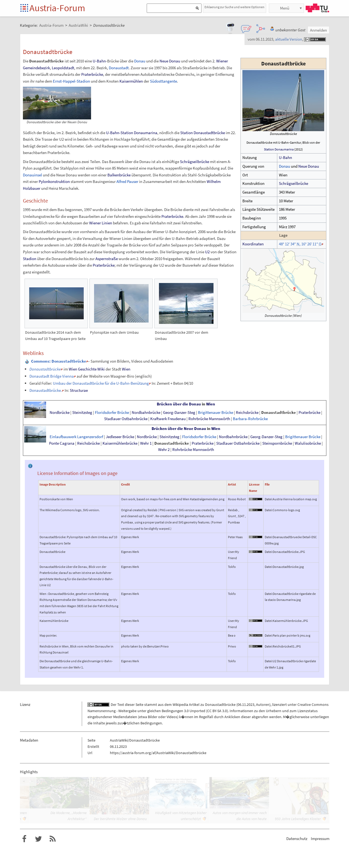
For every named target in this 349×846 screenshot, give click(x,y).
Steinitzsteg (82, 412)
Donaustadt (119, 67)
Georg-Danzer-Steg (179, 412)
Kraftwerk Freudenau (168, 418)
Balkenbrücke (119, 174)
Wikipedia (180, 704)
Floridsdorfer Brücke (112, 412)
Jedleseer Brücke (120, 436)
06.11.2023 (245, 704)
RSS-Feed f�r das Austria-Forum (52, 839)
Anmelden (318, 30)
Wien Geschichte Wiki (87, 369)
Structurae (79, 390)
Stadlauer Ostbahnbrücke (126, 418)
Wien (126, 369)
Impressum (320, 838)
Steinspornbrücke (277, 443)
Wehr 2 (164, 449)
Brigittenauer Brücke (215, 412)
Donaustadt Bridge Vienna (51, 376)
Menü (284, 8)
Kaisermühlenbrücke (120, 443)
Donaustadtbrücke (278, 412)
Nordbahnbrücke (146, 412)
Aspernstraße (106, 258)
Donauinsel (32, 174)
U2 (207, 251)
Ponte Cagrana (61, 443)
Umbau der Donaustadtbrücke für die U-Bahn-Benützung (101, 383)
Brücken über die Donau (179, 404)
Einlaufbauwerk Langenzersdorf (76, 436)
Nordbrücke (60, 412)
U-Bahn (285, 157)
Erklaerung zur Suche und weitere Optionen (234, 7)
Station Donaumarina (279, 149)
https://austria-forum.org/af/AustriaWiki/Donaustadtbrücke (158, 752)
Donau (284, 166)
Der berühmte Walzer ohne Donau (120, 818)
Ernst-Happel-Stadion (71, 81)
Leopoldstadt (63, 67)
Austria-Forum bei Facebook (24, 839)
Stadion (29, 258)
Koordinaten (253, 243)
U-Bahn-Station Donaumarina (131, 132)
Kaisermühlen (131, 81)
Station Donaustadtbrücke (202, 132)
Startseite (24, 8)
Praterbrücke (92, 74)
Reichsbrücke (247, 412)
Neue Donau (308, 166)
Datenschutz (296, 838)
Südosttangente (163, 81)
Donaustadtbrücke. (45, 390)
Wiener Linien (100, 222)
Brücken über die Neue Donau (179, 428)
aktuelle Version (288, 39)
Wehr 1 (146, 443)
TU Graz (317, 8)
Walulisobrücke (308, 443)
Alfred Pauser (127, 181)
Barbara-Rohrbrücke (250, 418)
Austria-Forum (57, 8)
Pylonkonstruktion (54, 181)
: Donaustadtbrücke (58, 361)
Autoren (262, 704)
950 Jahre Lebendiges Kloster (298, 818)
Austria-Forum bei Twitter (38, 839)
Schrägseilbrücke (293, 183)
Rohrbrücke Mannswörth (209, 418)
